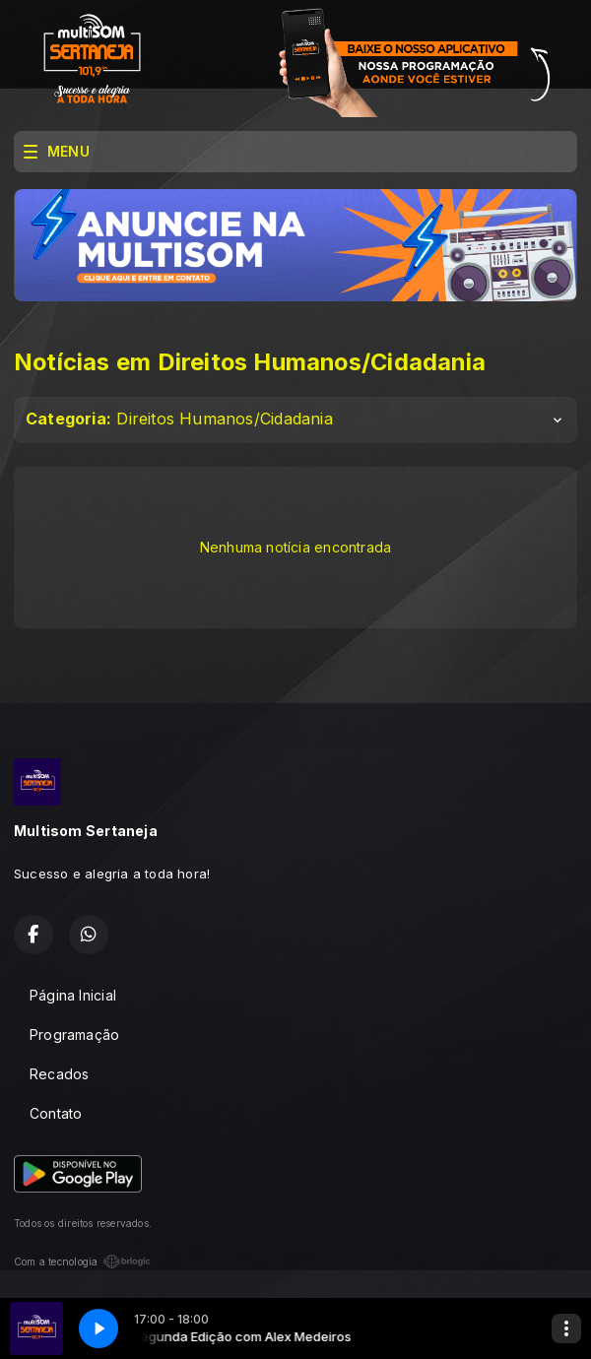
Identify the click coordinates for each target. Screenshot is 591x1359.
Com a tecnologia (82, 1261)
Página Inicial (73, 995)
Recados (59, 1074)
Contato (56, 1113)
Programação (74, 1034)
